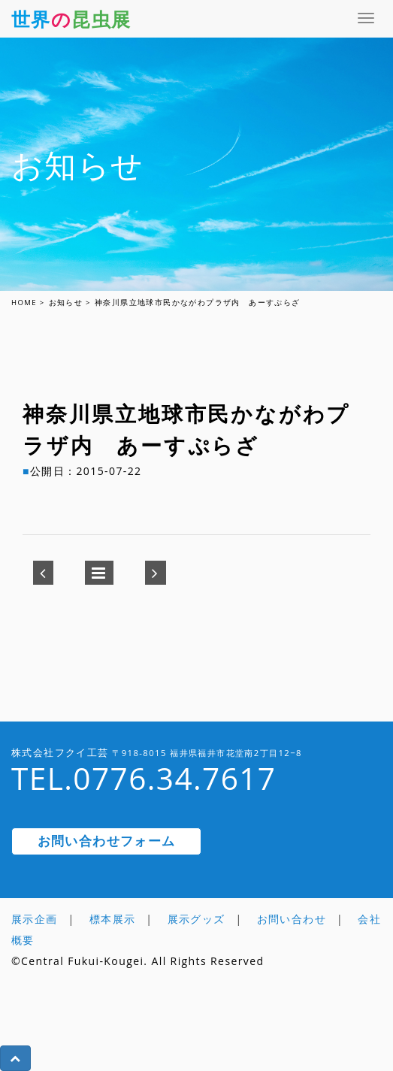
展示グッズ (196, 919)
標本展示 (112, 919)
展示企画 (34, 919)
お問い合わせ (291, 919)
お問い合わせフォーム (107, 840)
